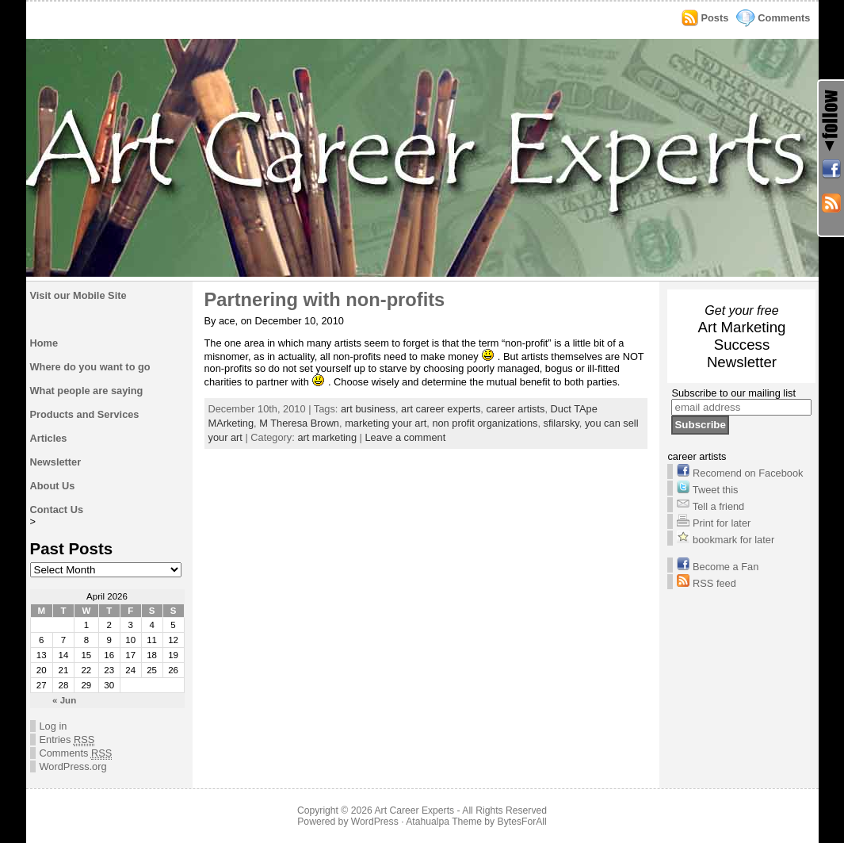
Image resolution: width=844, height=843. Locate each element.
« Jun (64, 700)
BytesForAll (522, 821)
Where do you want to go (90, 367)
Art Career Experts (414, 810)
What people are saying (86, 391)
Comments (784, 18)
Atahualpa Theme (444, 821)
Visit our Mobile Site (78, 295)
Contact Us (57, 509)
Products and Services (84, 414)
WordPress (375, 821)
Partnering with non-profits (324, 299)
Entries (67, 739)
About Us (52, 486)
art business (368, 409)
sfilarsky (561, 423)
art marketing (327, 437)
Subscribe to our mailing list (733, 393)
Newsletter (56, 462)
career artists (515, 409)
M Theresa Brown (299, 423)
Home (44, 343)
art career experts (440, 409)
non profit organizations (484, 423)
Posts (715, 18)
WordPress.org (73, 766)
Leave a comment (405, 437)
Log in (53, 726)
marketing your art (385, 423)
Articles (48, 438)
